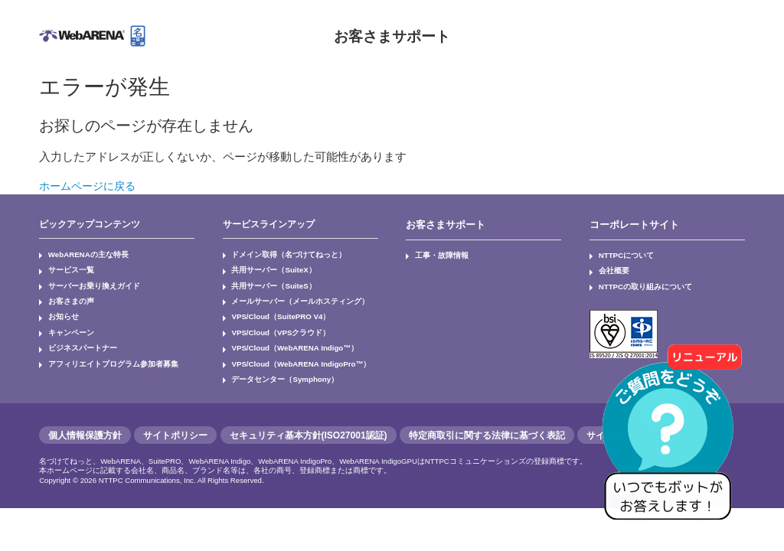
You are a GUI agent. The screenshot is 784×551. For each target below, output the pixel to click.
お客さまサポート (392, 35)
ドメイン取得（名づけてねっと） (276, 254)
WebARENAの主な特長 (80, 254)
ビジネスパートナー (74, 334)
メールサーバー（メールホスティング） (285, 294)
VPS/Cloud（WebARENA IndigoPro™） (290, 348)
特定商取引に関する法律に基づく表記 (487, 416)
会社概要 (609, 267)
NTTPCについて (620, 254)
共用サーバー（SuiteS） (264, 281)
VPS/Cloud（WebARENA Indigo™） (284, 334)
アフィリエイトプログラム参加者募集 (99, 348)
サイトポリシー (175, 416)
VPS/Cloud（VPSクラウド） (271, 321)
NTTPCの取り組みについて (635, 281)
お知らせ (59, 307)
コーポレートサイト (631, 224)
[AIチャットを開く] (673, 440)
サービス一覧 (65, 267)
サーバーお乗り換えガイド (83, 281)
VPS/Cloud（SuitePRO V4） (272, 307)
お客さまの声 (65, 294)
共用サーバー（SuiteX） (264, 267)
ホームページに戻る (90, 185)
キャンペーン (65, 321)
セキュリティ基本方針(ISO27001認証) (308, 416)
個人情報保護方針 (85, 416)
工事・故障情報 (435, 254)
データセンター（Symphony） (274, 362)
